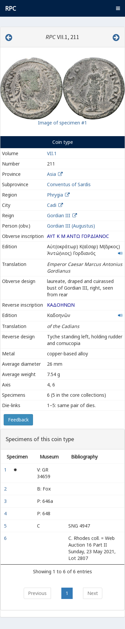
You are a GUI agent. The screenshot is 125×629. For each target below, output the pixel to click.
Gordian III (58, 215)
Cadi (51, 205)
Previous (37, 593)
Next (92, 593)
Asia (51, 174)
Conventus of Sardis (69, 184)
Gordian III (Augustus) (71, 226)
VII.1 (52, 153)
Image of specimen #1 (62, 122)
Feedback (18, 419)
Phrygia (55, 195)
